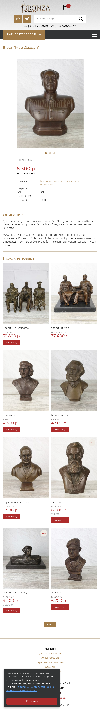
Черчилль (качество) (16, 502)
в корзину (11, 342)
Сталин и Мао (60, 328)
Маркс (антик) (60, 415)
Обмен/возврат (50, 657)
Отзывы (50, 666)
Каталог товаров (21, 34)
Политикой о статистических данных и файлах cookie (30, 688)
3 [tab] (54, 153)
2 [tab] (50, 153)
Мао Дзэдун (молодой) (17, 592)
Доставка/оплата (50, 653)
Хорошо (32, 701)
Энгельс (56, 502)
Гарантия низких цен (50, 662)
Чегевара (9, 415)
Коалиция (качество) (16, 328)
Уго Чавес (57, 592)
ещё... (50, 624)
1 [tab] (46, 153)
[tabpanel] (50, 103)
